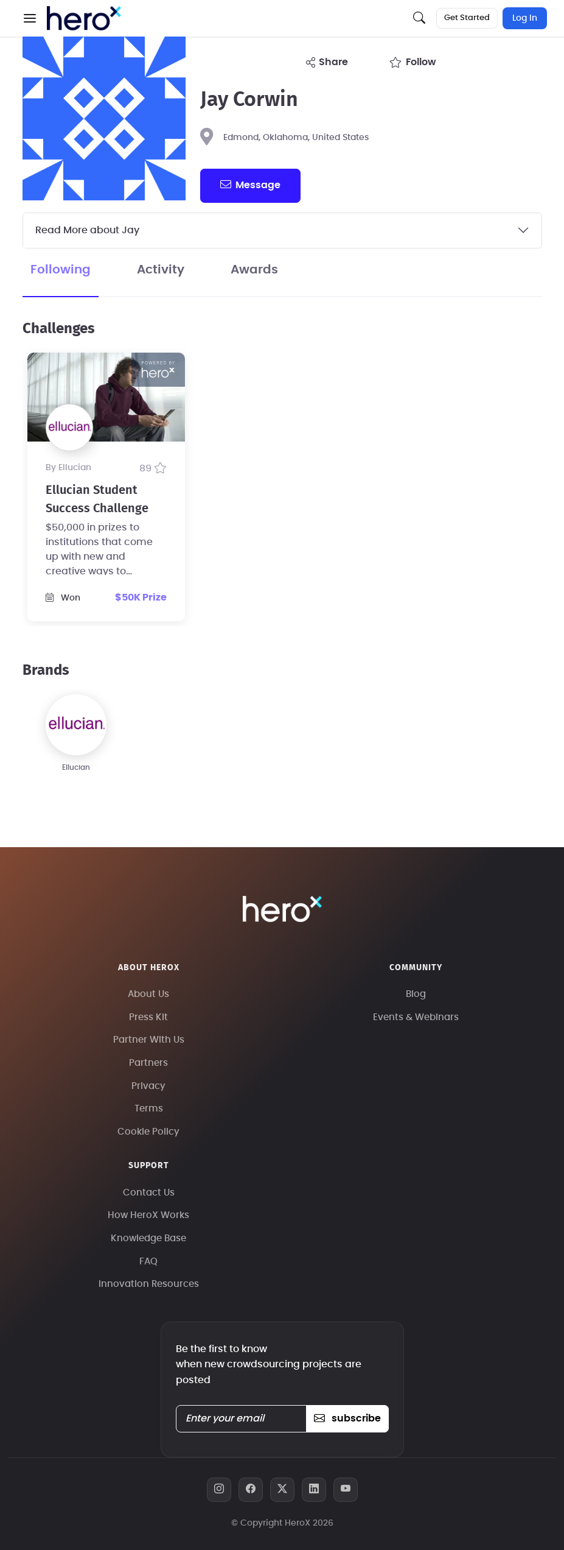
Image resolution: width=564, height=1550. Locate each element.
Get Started (467, 18)
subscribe (347, 1418)
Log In (524, 18)
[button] (30, 18)
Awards (254, 270)
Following (60, 270)
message (250, 184)
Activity (160, 270)
